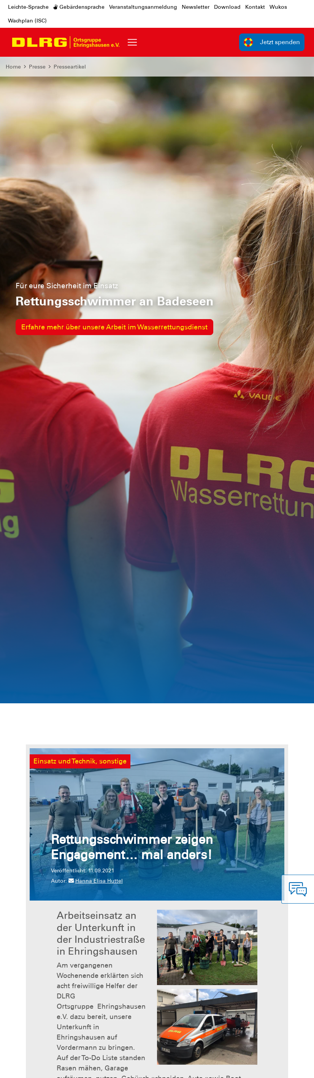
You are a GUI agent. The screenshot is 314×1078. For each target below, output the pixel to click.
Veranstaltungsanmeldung (143, 7)
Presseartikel (70, 67)
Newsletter (195, 7)
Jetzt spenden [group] (272, 42)
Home (13, 67)
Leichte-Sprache (28, 7)
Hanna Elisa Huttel (95, 880)
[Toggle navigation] (132, 42)
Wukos (278, 7)
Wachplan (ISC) (27, 21)
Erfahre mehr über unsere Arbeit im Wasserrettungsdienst (114, 327)
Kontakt (255, 7)
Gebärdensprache (79, 7)
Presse (37, 67)
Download (227, 7)
